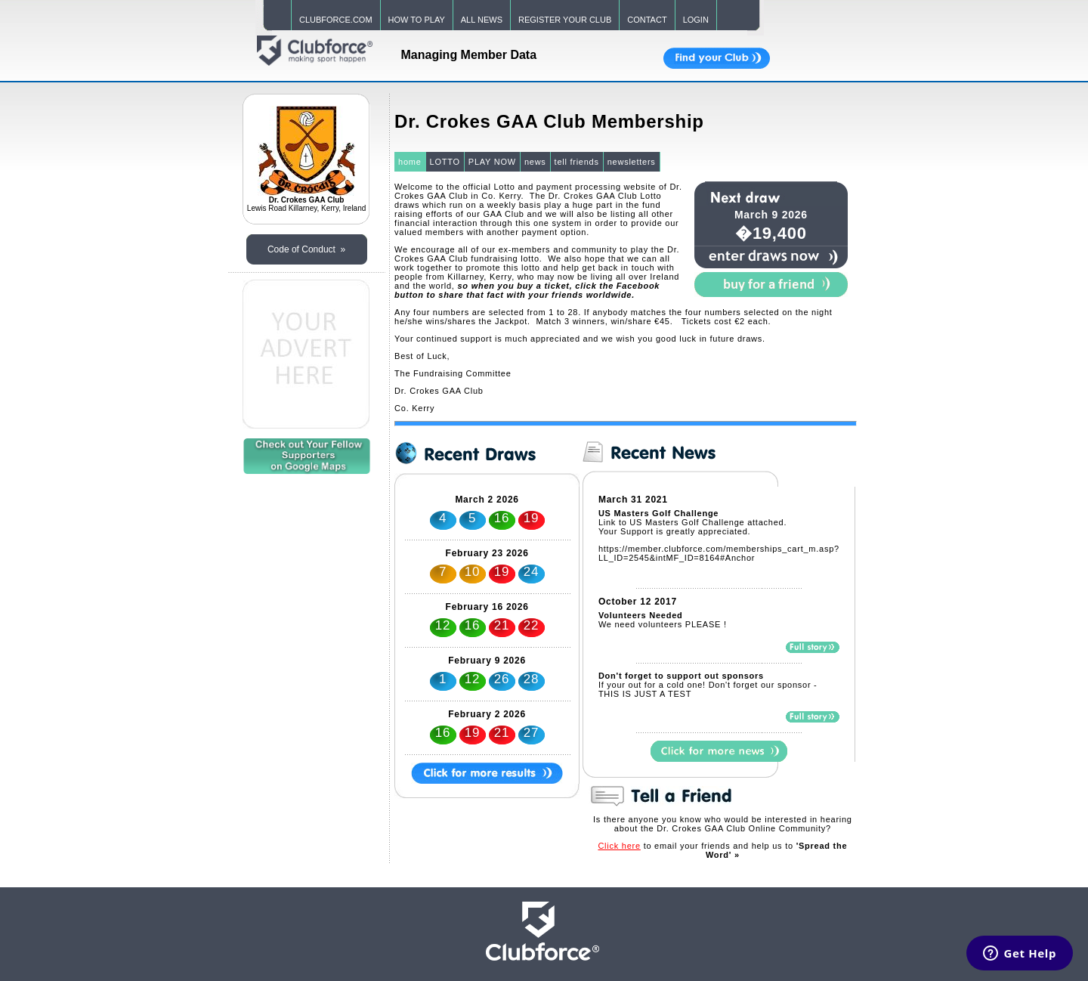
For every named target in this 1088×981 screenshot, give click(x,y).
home (410, 161)
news (535, 161)
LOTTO (445, 161)
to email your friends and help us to (722, 850)
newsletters (631, 161)
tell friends (577, 161)
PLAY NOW (492, 161)
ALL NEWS (481, 19)
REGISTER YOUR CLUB (564, 19)
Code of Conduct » (306, 249)
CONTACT (646, 19)
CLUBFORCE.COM (335, 19)
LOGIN (696, 19)
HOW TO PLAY (416, 19)
